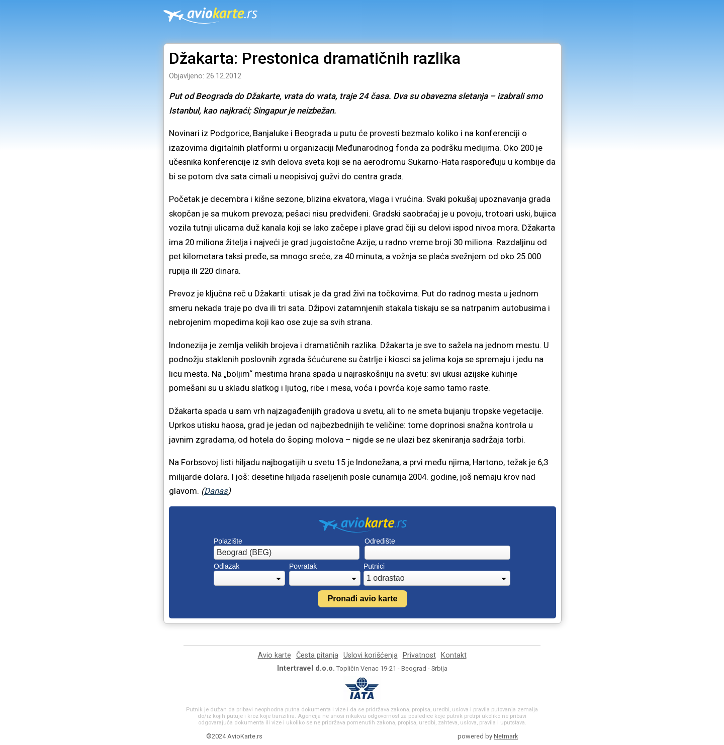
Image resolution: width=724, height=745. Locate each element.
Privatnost (419, 655)
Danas (216, 491)
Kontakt (454, 655)
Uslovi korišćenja (370, 655)
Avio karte (274, 655)
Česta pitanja (317, 655)
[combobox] (286, 553)
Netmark (506, 736)
